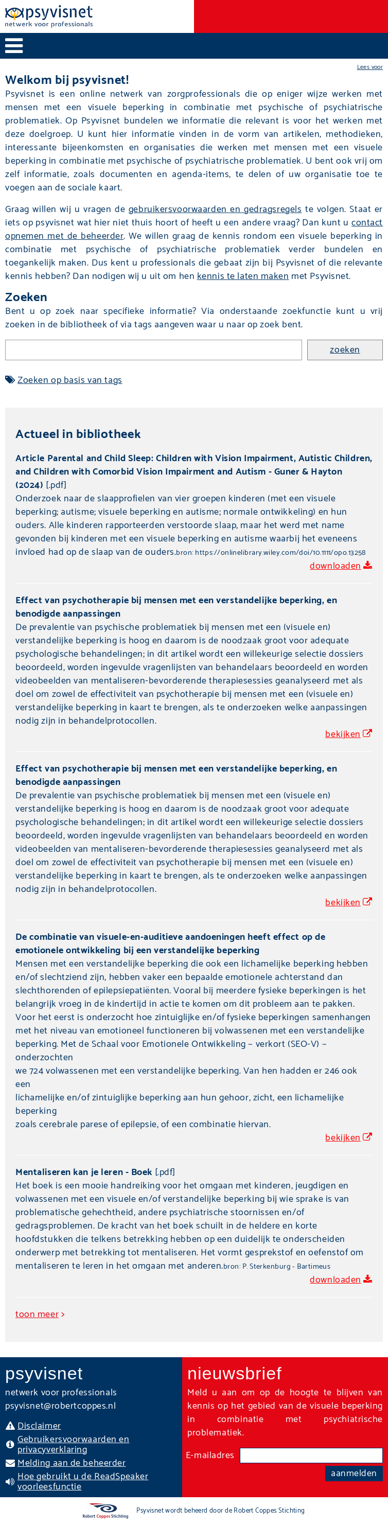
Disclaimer (39, 1426)
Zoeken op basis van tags (69, 380)
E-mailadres (210, 1455)
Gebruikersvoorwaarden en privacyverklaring (73, 1444)
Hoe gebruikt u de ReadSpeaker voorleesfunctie (82, 1481)
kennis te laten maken (243, 276)
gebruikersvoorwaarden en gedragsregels (215, 209)
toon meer (37, 1314)
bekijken (343, 734)
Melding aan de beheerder (71, 1463)
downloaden (335, 566)
